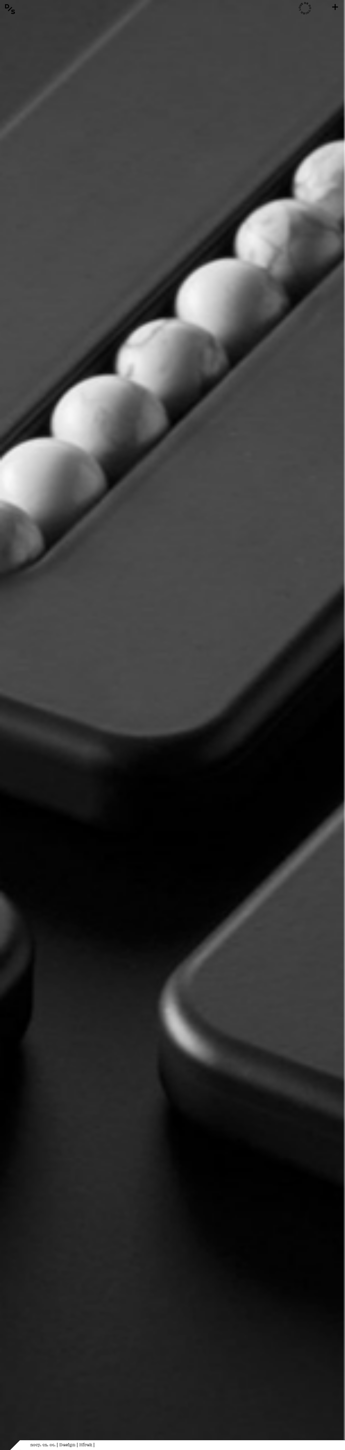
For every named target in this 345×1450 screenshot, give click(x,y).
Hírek (85, 1445)
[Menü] (335, 7)
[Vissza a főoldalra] (10, 9)
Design (67, 1445)
